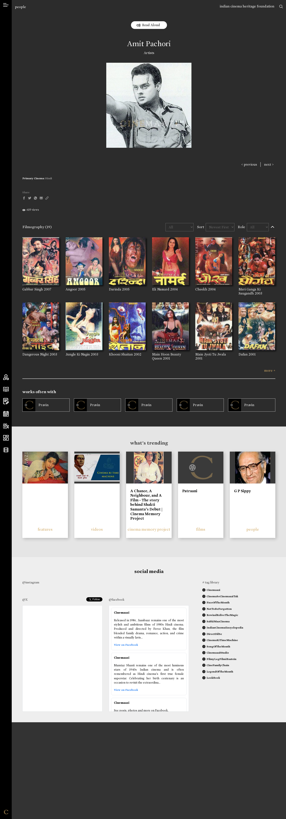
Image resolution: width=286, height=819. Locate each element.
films (200, 529)
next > (269, 164)
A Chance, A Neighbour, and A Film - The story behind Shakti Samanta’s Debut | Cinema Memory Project (146, 505)
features (45, 529)
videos (97, 529)
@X (25, 599)
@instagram (30, 582)
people (20, 7)
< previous (249, 164)
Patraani (189, 491)
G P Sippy (242, 491)
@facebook (116, 599)
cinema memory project (149, 529)
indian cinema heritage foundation (247, 6)
